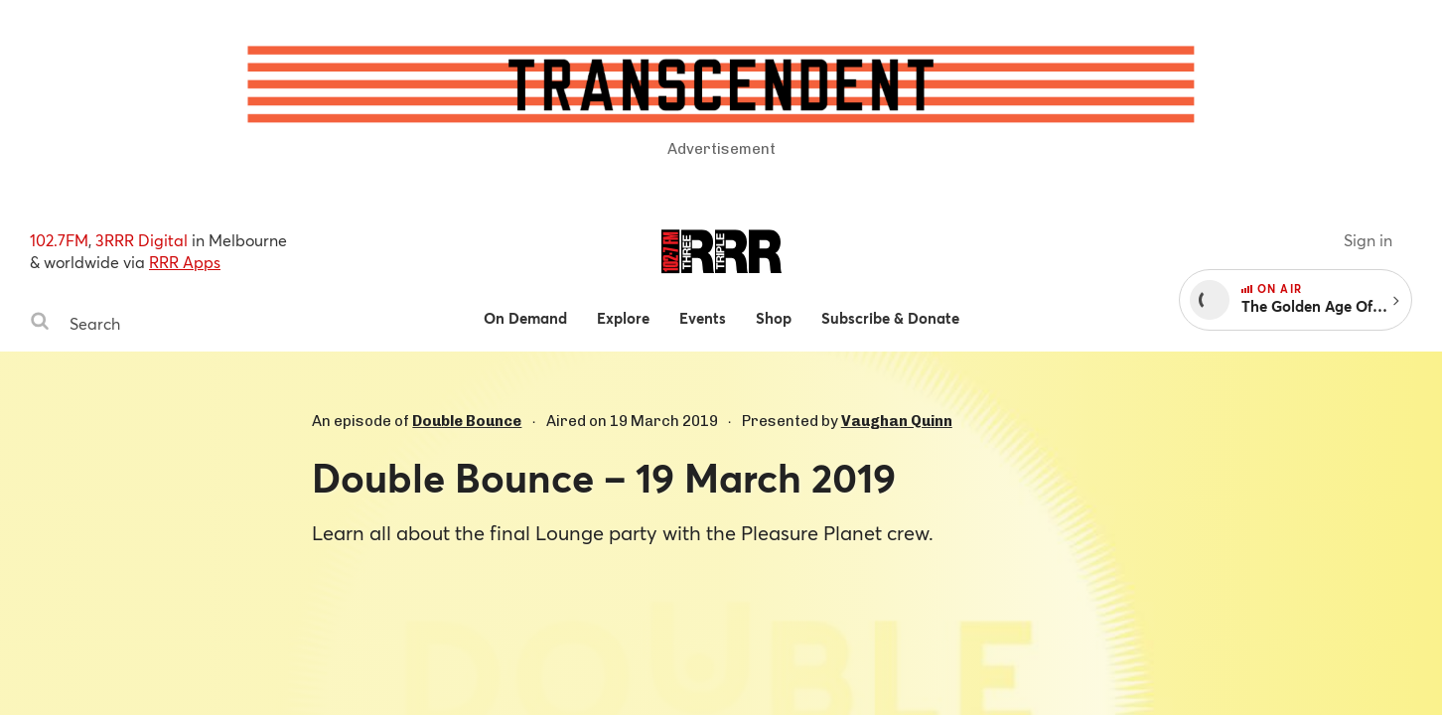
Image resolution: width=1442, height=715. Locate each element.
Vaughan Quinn (896, 421)
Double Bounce (466, 421)
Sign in (1368, 239)
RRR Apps (184, 261)
